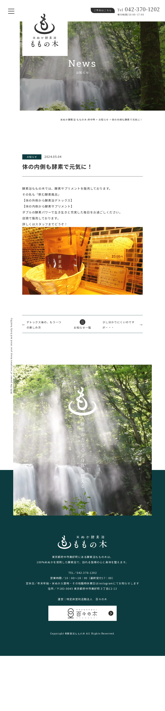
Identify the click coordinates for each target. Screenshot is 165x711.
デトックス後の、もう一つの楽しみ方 (44, 324)
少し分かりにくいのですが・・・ (119, 324)
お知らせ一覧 (82, 327)
